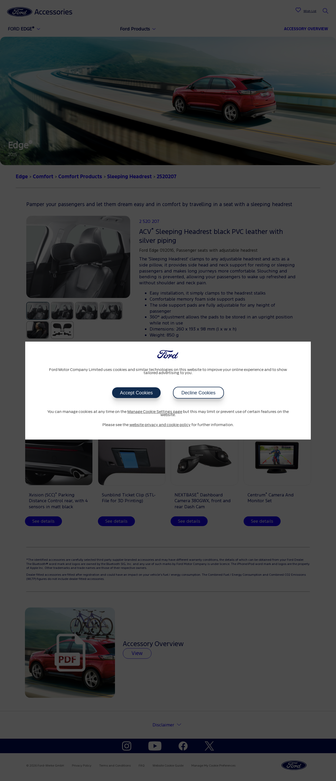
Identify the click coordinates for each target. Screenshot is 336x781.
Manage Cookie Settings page (154, 412)
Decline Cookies (198, 392)
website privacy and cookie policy (160, 425)
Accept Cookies (136, 392)
